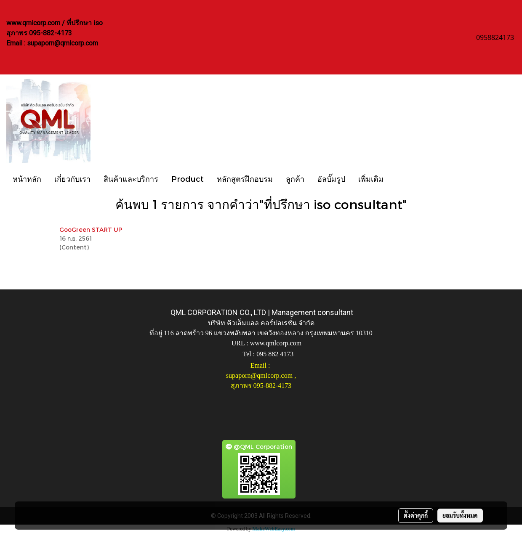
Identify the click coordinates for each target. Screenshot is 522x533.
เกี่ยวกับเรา (72, 178)
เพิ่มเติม (371, 178)
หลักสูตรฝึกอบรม (245, 178)
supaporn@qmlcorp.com (62, 43)
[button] (397, 178)
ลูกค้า (295, 178)
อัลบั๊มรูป (331, 178)
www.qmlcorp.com (276, 343)
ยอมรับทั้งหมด (460, 515)
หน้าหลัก (27, 178)
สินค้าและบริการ (131, 178)
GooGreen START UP (91, 229)
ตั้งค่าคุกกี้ (416, 515)
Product (187, 178)
